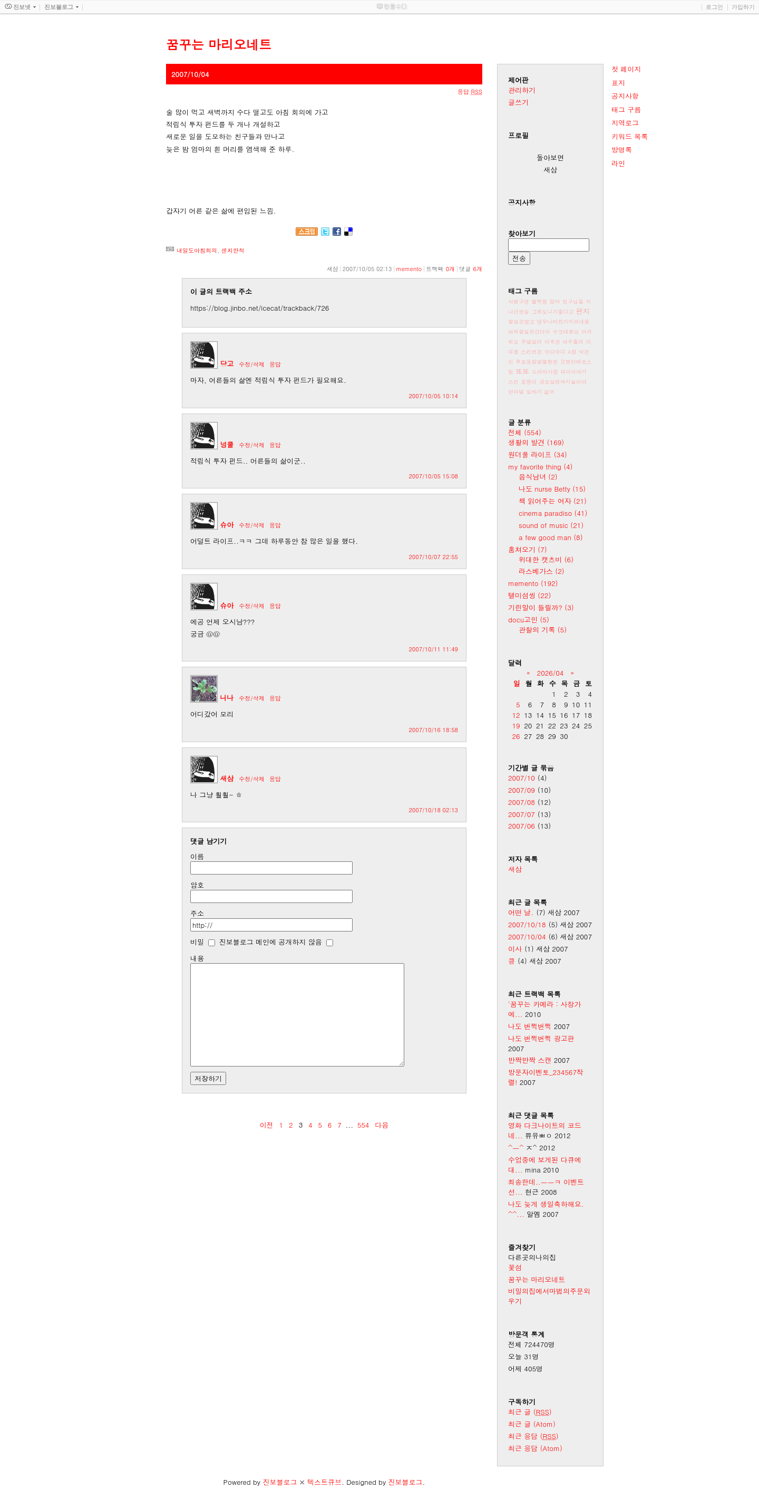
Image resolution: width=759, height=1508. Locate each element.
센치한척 (233, 250)
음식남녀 (538, 477)
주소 (197, 913)
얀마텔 (516, 392)
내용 (197, 958)
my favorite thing (540, 467)
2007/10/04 (527, 936)
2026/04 (550, 673)
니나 (226, 698)
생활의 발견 (536, 442)
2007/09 (521, 790)
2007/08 (521, 802)
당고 (226, 364)
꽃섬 (515, 1267)
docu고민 (528, 619)
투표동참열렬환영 (536, 362)
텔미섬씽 (529, 595)
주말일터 (531, 341)
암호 (197, 885)
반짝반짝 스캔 (529, 1060)
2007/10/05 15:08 (433, 476)
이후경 (552, 341)
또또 (522, 371)
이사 (515, 949)
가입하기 (743, 7)
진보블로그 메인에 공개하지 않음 (270, 942)
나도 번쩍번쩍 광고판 (541, 1038)
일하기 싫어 (540, 392)
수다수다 (555, 352)
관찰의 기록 (543, 630)
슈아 (226, 525)
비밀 (197, 942)
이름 (197, 856)
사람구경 (518, 301)
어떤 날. (520, 912)
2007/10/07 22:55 (433, 557)
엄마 (555, 301)
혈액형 (539, 301)
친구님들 (572, 301)
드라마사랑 (545, 372)
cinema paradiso (553, 513)
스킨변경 (531, 352)
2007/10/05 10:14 (433, 396)
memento (409, 269)
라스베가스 (542, 571)
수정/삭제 (252, 364)
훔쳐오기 (527, 549)
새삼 (226, 778)
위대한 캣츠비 (546, 559)
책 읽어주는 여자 (553, 501)
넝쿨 (226, 444)
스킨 (513, 382)
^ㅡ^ (515, 1147)
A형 (572, 352)
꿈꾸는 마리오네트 (536, 1279)
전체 (524, 432)
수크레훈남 (565, 331)
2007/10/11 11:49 (433, 649)
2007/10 (521, 778)
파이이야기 (573, 372)
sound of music (551, 525)
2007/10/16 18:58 (433, 730)
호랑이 (529, 382)
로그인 (714, 7)
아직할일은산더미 (529, 331)
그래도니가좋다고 (552, 311)
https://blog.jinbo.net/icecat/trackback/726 (259, 308)
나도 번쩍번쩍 (529, 1026)
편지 (583, 311)
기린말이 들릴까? (541, 607)
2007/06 (521, 826)
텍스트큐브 (324, 1482)
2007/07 (521, 814)
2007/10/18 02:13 (433, 810)
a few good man (551, 537)
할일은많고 (521, 321)
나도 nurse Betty (552, 489)
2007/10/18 (527, 924)
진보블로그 (279, 1482)
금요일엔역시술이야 (563, 382)
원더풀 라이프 (537, 454)
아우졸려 (572, 341)
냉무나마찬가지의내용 (563, 321)
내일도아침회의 (197, 250)
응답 (275, 364)
